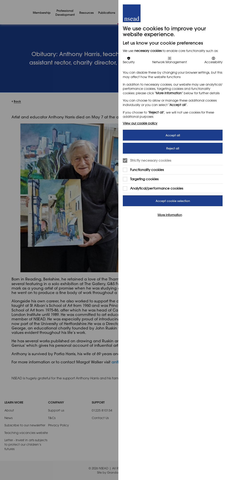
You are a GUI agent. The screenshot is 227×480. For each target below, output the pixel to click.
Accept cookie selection (173, 201)
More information (170, 214)
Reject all (172, 148)
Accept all (173, 135)
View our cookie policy (140, 123)
